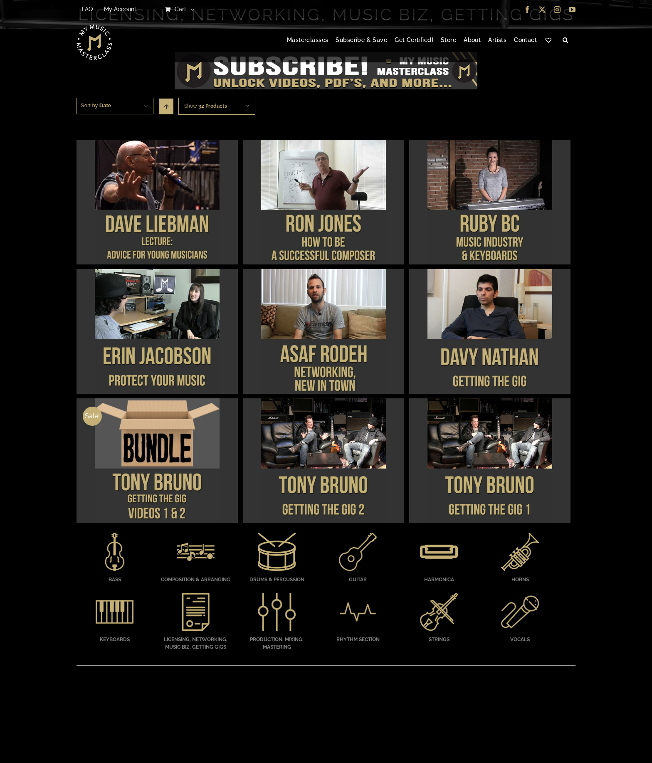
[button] (565, 40)
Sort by (96, 105)
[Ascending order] (166, 106)
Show (205, 106)
